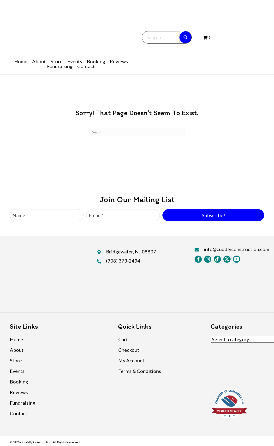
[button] (213, 215)
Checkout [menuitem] (128, 350)
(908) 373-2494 (123, 261)
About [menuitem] (17, 350)
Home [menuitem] (16, 339)
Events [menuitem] (17, 371)
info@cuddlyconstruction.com (236, 249)
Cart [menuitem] (123, 339)
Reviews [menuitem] (19, 392)
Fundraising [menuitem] (22, 403)
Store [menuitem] (16, 360)
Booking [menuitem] (19, 381)
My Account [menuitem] (131, 360)
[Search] (137, 132)
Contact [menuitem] (18, 413)
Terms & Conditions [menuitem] (139, 371)
